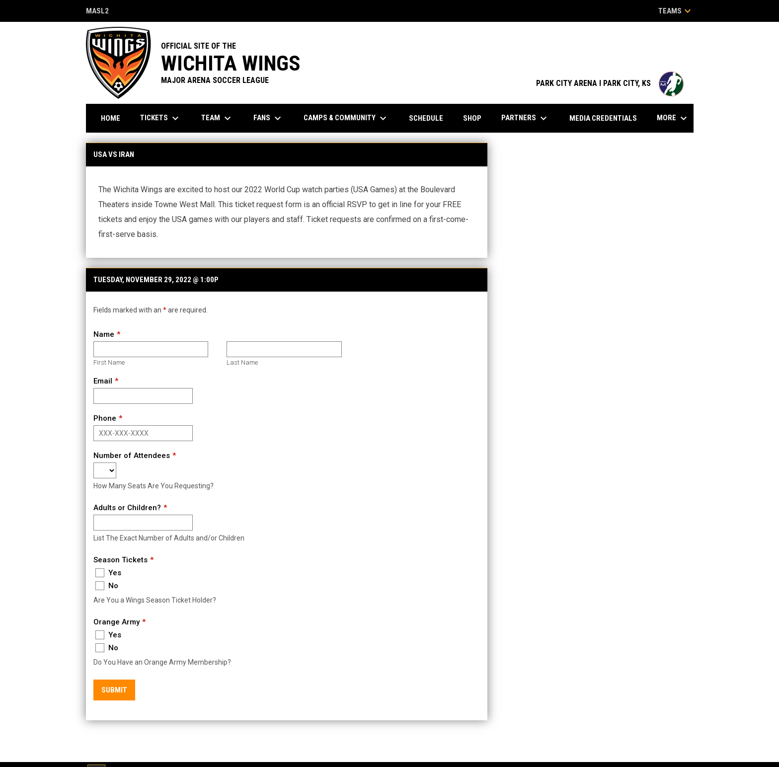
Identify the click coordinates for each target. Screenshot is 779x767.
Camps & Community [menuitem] (346, 118)
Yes (108, 572)
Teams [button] (676, 11)
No (106, 585)
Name (103, 334)
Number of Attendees (131, 455)
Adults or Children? (127, 507)
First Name (109, 362)
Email (102, 381)
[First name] (150, 349)
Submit (114, 690)
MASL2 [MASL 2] (97, 11)
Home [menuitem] (110, 118)
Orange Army (116, 621)
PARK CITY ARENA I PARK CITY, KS (610, 83)
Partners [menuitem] (525, 118)
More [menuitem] (673, 118)
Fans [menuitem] (268, 118)
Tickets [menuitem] (160, 118)
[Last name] (284, 349)
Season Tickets (120, 559)
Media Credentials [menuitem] (603, 118)
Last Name (242, 362)
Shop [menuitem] (472, 118)
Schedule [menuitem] (426, 118)
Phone (104, 418)
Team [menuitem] (217, 118)
